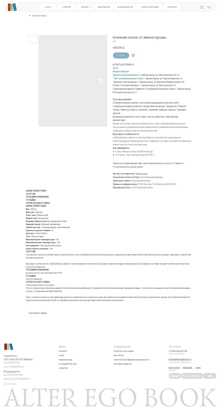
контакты (119, 355)
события (63, 368)
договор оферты (123, 363)
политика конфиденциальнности (131, 359)
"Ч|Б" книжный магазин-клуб (128, 78)
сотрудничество (68, 363)
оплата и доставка (124, 351)
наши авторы (65, 359)
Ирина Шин (141, 173)
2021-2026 (11, 384)
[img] (12, 7)
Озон (115, 67)
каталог (63, 351)
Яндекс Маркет (121, 71)
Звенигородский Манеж (125, 74)
